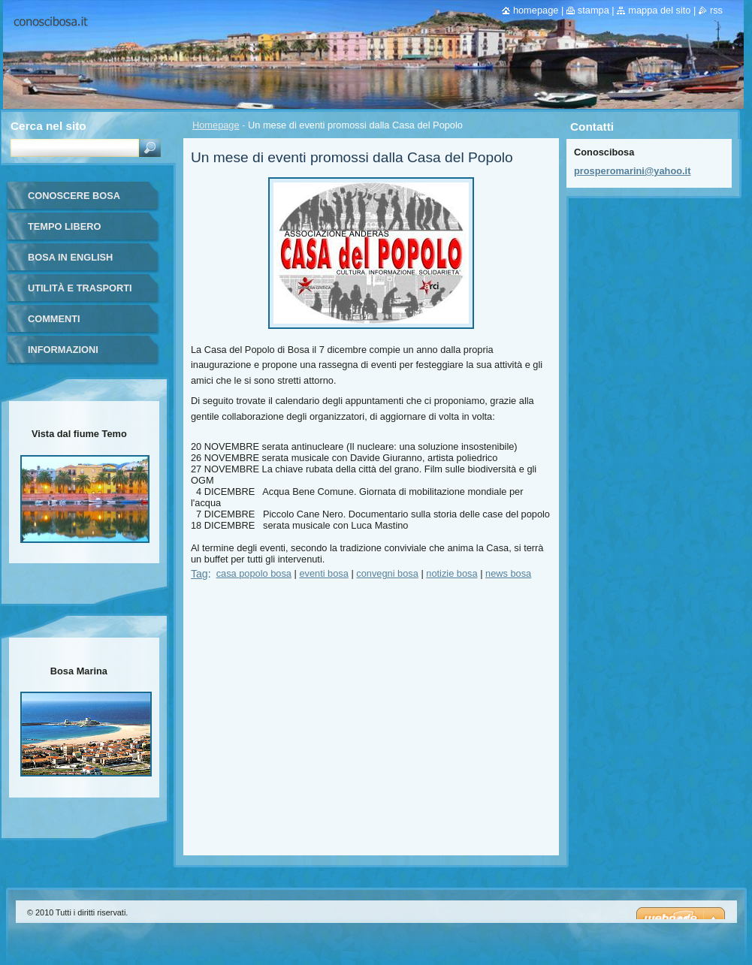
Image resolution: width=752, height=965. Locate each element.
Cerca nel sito (48, 125)
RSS (716, 10)
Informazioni (63, 349)
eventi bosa (323, 573)
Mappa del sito (659, 10)
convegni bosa (387, 573)
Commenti (54, 318)
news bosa (508, 573)
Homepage (216, 125)
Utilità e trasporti (80, 288)
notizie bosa (451, 573)
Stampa (593, 10)
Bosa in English (70, 257)
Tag (199, 574)
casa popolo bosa (253, 573)
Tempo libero (64, 226)
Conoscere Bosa (74, 195)
